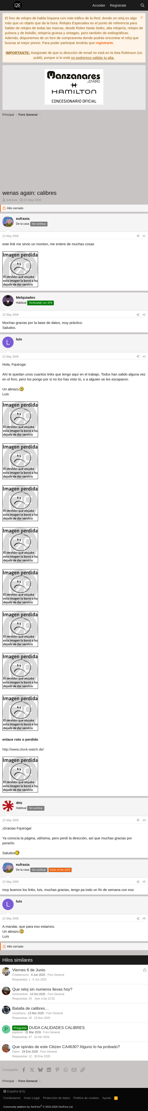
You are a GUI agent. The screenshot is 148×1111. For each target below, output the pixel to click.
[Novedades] (133, 5)
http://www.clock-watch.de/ (23, 749)
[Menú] (6, 5)
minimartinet (19, 994)
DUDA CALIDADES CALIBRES (57, 1027)
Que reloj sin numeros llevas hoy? (42, 989)
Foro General (55, 974)
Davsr (15, 1051)
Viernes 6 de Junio (28, 970)
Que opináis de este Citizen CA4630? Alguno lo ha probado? (66, 1047)
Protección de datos (56, 1098)
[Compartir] (138, 236)
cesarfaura (19, 1013)
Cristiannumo (20, 974)
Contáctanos (11, 1098)
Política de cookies (86, 1098)
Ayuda (106, 1098)
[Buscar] (142, 5)
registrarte (104, 43)
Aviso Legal (32, 1098)
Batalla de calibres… (30, 1008)
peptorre (17, 1032)
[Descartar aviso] (141, 18)
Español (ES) (14, 1091)
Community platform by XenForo (38, 1106)
